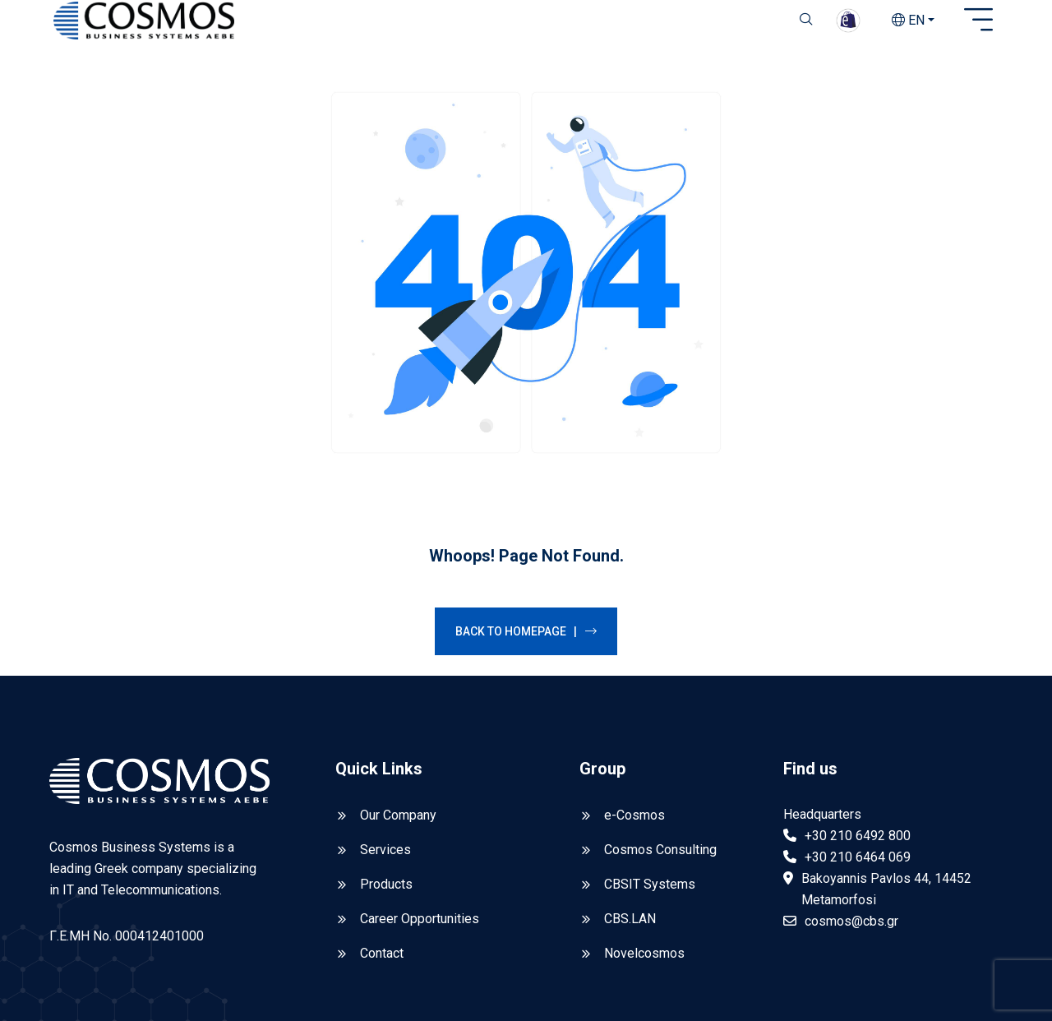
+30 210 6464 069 (858, 739)
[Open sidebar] (978, 20)
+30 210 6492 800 (858, 718)
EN (908, 20)
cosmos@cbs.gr (851, 803)
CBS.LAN (630, 801)
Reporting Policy (955, 981)
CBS (202, 981)
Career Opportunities (419, 801)
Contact (382, 835)
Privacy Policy (842, 981)
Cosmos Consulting (660, 732)
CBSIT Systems (649, 766)
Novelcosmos (644, 835)
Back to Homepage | (526, 513)
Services (385, 732)
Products (386, 766)
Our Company (398, 697)
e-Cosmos (634, 697)
